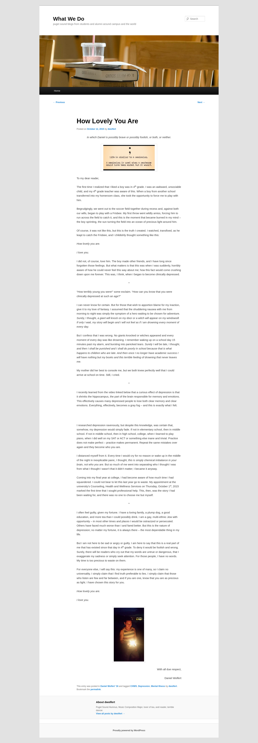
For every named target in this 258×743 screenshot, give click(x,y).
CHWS (133, 686)
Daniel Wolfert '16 (109, 686)
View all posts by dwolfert (110, 713)
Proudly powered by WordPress (129, 730)
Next (201, 102)
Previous (59, 102)
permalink (95, 689)
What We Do (68, 19)
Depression (144, 686)
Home (57, 90)
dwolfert (112, 129)
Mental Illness (158, 686)
